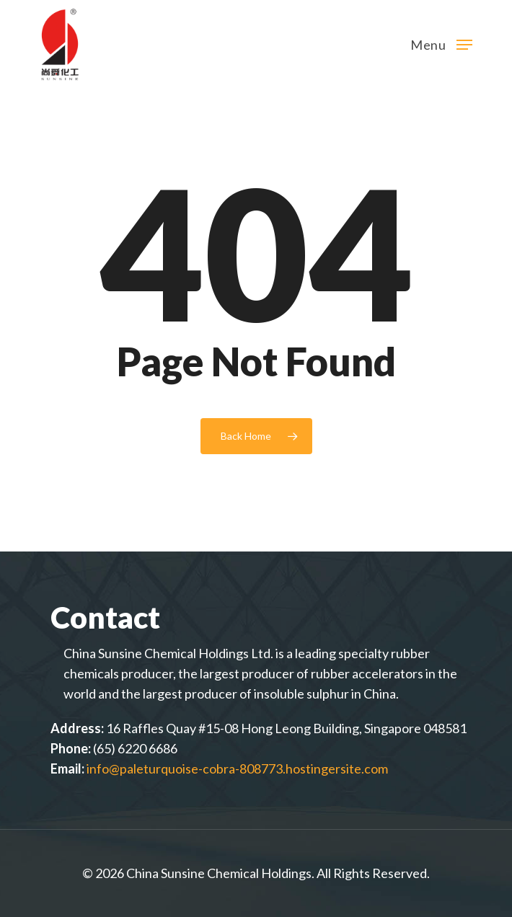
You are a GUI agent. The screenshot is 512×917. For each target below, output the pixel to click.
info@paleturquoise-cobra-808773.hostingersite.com (237, 768)
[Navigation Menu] (441, 43)
